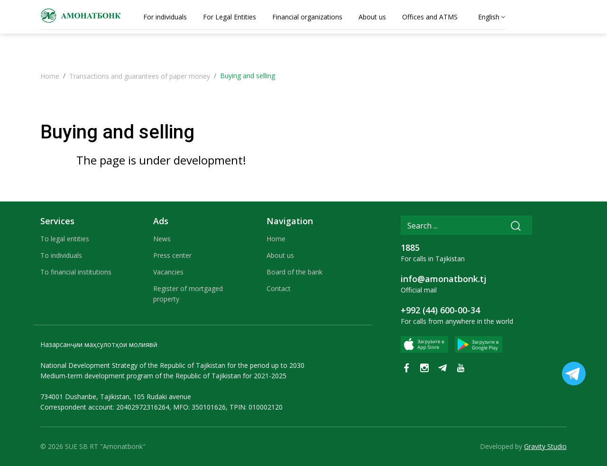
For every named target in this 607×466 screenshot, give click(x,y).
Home (49, 76)
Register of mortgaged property (188, 293)
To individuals (61, 255)
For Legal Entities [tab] (229, 16)
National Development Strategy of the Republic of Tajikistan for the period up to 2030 (172, 365)
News (162, 238)
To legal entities (64, 238)
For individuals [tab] (165, 16)
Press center (172, 255)
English (488, 16)
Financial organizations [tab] (307, 16)
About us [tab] (372, 16)
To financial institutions (75, 271)
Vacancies (168, 271)
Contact (279, 288)
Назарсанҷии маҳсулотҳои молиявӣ (98, 344)
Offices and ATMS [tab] (430, 16)
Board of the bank (294, 271)
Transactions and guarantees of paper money (139, 76)
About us (280, 255)
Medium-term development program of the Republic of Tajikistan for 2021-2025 (163, 375)
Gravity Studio (545, 446)
